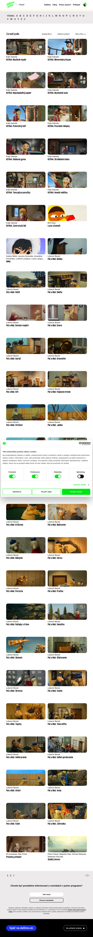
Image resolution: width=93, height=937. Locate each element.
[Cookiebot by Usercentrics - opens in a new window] (80, 443)
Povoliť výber (46, 492)
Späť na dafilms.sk (22, 928)
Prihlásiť (76, 5)
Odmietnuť (17, 492)
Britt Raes (52, 223)
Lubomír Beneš (54, 256)
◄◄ (84, 875)
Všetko (10, 15)
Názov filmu (79, 34)
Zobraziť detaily (79, 485)
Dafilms (47, 5)
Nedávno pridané (64, 34)
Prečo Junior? (65, 5)
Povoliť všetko (76, 492)
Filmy (55, 5)
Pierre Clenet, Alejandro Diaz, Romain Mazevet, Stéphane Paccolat (64, 855)
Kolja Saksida (12, 57)
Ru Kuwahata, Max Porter (17, 854)
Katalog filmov (47, 34)
